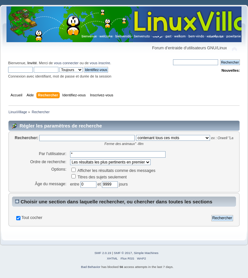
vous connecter (66, 63)
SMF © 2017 (123, 253)
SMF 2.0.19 (102, 253)
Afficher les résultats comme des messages (113, 170)
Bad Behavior (91, 267)
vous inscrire (100, 63)
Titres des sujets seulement (99, 177)
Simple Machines (146, 253)
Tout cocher (31, 217)
